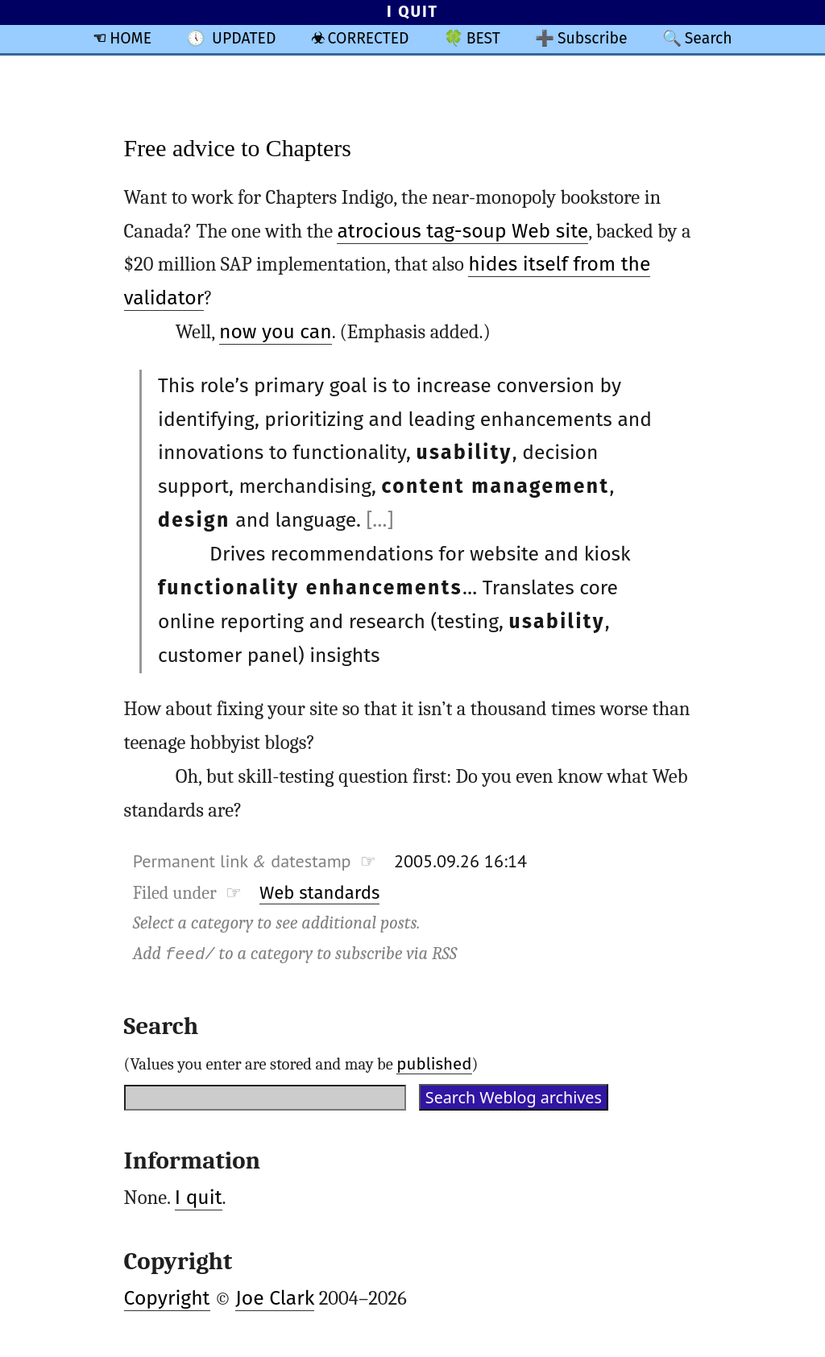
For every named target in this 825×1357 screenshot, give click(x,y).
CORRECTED (368, 38)
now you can (275, 332)
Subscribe (593, 38)
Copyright (167, 1298)
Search (708, 38)
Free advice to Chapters (237, 147)
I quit (198, 1197)
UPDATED (244, 38)
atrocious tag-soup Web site (462, 231)
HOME (130, 38)
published (433, 1064)
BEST (483, 38)
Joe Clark (274, 1298)
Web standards (319, 893)
